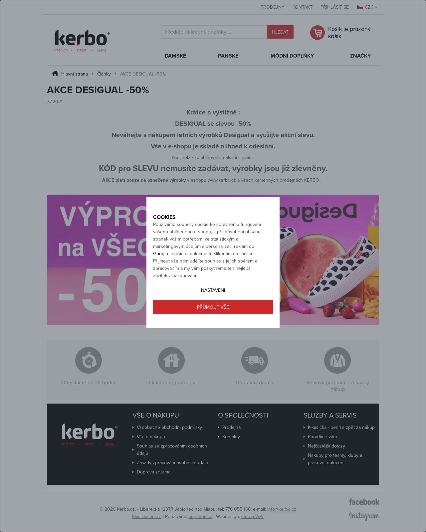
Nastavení (213, 313)
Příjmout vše (213, 330)
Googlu (160, 277)
